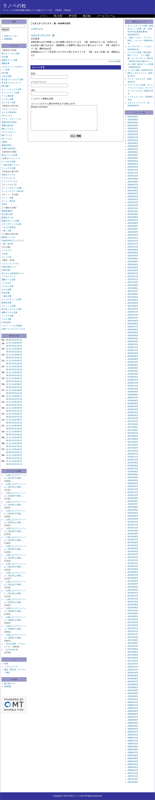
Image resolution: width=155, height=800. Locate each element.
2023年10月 (133, 211)
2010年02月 (133, 696)
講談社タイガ (7, 217)
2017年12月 (133, 418)
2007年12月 (133, 773)
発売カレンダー (11, 36)
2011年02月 (133, 661)
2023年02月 (133, 235)
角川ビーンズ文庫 (9, 155)
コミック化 (6, 257)
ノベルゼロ (6, 283)
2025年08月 (133, 146)
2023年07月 (133, 220)
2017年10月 (133, 424)
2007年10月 (133, 779)
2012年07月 (133, 610)
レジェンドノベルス (10, 263)
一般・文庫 (6, 231)
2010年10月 (133, 673)
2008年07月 (133, 752)
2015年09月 (133, 498)
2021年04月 (133, 300)
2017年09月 (133, 427)
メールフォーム (106, 15)
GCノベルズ (6, 139)
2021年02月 (133, 306)
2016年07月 (133, 468)
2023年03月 (133, 232)
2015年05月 (133, 510)
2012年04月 (133, 619)
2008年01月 (133, 770)
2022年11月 (133, 244)
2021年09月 (133, 285)
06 (7, 340)
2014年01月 (133, 557)
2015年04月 (133, 513)
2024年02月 (133, 199)
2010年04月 (133, 690)
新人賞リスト (10, 683)
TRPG (4, 204)
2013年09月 (133, 569)
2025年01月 (133, 167)
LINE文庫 (5, 270)
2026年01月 (133, 131)
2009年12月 (133, 702)
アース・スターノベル (11, 119)
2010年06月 (133, 684)
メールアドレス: (38, 82)
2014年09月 (133, 534)
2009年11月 (133, 705)
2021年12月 (133, 276)
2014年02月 (133, 554)
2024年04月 (133, 193)
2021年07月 (133, 291)
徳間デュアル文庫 (9, 312)
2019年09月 (133, 356)
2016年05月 (133, 474)
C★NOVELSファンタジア (13, 240)
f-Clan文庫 (6, 322)
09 (15, 343)
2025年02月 (133, 164)
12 (7, 343)
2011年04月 (133, 655)
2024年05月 (133, 190)
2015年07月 (133, 504)
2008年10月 (133, 743)
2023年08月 (133, 217)
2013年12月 (133, 560)
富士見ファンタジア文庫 (12, 79)
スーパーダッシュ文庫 (11, 299)
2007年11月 (133, 776)
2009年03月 (133, 729)
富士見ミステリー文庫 (11, 309)
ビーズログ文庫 (8, 162)
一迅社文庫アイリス (10, 165)
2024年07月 (133, 185)
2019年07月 (133, 362)
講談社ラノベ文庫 (9, 60)
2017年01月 (133, 451)
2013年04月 (133, 584)
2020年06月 (133, 329)
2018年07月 (133, 397)
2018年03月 (133, 409)
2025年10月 (133, 140)
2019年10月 (133, 353)
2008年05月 (133, 758)
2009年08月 (133, 714)
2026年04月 (133, 122)
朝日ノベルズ (7, 129)
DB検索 (7, 686)
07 (21, 343)
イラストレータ (11, 666)
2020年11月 (133, 315)
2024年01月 (133, 202)
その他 (4, 254)
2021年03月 (133, 303)
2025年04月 (133, 158)
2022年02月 (133, 270)
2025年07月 (133, 149)
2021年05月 (133, 297)
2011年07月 (133, 646)
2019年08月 (133, 359)
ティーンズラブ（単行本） (13, 191)
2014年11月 (133, 528)
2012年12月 (133, 596)
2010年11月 (133, 670)
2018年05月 (133, 403)
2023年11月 (133, 208)
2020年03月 (133, 338)
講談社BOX (6, 145)
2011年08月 (133, 643)
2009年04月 (133, 726)
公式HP (34, 29)
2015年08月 (133, 501)
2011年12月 (133, 631)
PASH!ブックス (8, 175)
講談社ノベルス (8, 237)
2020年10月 (133, 318)
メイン (44, 15)
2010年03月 (133, 693)
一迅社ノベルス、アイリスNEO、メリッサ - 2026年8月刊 (140, 40)
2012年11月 (133, 599)
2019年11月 (133, 350)
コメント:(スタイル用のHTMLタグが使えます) (53, 103)
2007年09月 (133, 782)
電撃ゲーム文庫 (8, 279)
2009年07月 (133, 717)
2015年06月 (133, 507)
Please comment (64, 118)
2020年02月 (133, 341)
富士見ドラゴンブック (11, 83)
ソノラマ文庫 (7, 316)
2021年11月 (133, 279)
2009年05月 (133, 723)
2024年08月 (133, 182)
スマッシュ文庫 (8, 306)
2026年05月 (133, 119)
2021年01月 (133, 309)
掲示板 (87, 15)
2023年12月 (133, 205)
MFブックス (6, 135)
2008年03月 (133, 764)
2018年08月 (133, 395)
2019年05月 (133, 368)
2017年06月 (133, 436)
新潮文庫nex (7, 211)
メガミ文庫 (6, 319)
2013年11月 (133, 563)
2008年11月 (133, 741)
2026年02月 (133, 128)
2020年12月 (133, 312)
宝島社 (4, 142)
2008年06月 (133, 755)
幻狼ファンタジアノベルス (13, 329)
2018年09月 (133, 392)
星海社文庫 (6, 302)
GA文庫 (4, 73)
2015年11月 (133, 492)
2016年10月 (133, 460)
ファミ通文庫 (7, 96)
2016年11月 (133, 457)
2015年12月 (133, 489)
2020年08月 (133, 324)
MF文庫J (5, 86)
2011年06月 (133, 649)
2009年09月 (133, 711)
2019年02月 (133, 377)
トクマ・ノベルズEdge (11, 326)
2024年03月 (133, 196)
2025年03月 (133, 161)
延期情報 (8, 39)
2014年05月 (133, 545)
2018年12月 (133, 383)
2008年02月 (133, 767)
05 (10, 340)
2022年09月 (133, 250)
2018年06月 (133, 400)
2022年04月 (133, 264)
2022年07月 (133, 256)
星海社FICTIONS (9, 122)
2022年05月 (133, 261)
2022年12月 (133, 241)
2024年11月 (133, 173)
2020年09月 (133, 321)
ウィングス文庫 (8, 168)
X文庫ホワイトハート (11, 158)
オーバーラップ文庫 (10, 93)
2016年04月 (133, 477)
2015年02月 (133, 519)
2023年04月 (133, 229)
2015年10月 (133, 495)
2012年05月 (133, 616)
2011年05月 (133, 652)
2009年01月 (133, 735)
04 (13, 340)
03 (15, 340)
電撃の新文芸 (7, 125)
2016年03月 (133, 480)
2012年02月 (133, 625)
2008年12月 (133, 738)
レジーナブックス (9, 181)
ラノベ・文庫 (7, 198)
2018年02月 (133, 412)
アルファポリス (8, 132)
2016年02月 (133, 483)
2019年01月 (133, 380)
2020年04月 (133, 335)
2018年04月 (133, 406)
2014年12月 (133, 525)
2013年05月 (133, 581)
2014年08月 (133, 536)
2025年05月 (133, 155)
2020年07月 (133, 326)
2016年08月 (133, 465)
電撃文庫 (5, 63)
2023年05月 (133, 226)
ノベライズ (6, 250)
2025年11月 (133, 137)
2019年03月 (133, 374)
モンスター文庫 (8, 102)
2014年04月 (133, 548)
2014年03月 (133, 551)
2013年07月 (133, 575)
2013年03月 (133, 587)
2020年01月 (133, 344)
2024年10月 (133, 176)
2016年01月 (133, 486)
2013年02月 (133, 590)
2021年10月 (133, 282)
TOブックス (6, 116)
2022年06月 (133, 258)
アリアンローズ (8, 178)
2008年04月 (133, 761)
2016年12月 (133, 454)
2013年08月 (133, 572)
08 (18, 343)
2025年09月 (133, 143)
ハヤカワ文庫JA (8, 227)
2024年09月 (133, 179)
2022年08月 (133, 253)
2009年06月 (133, 720)
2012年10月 (133, 602)
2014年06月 (133, 542)
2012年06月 (133, 613)
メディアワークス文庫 (11, 224)
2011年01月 (133, 664)
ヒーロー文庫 (7, 99)
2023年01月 (133, 238)
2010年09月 (133, 675)
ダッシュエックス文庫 (11, 89)
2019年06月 (133, 365)
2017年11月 (133, 421)
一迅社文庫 (6, 296)
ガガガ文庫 (6, 76)
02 (18, 340)
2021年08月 (133, 288)
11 (10, 343)
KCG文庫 (5, 293)
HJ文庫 (4, 57)
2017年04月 (133, 442)
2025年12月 (133, 134)
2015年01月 (133, 522)
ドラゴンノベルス (9, 109)
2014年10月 (133, 531)
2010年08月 (133, 678)
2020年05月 (133, 332)
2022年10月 (133, 247)
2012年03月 (133, 622)
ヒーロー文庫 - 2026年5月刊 (140, 70)
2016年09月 (133, 463)
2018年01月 (133, 415)
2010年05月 (133, 687)
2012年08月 (133, 607)
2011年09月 (133, 640)
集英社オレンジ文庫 (10, 221)
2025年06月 (133, 152)
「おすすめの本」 (12, 650)
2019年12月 (133, 347)
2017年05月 (133, 439)
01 (21, 340)
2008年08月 (133, 749)
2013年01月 (133, 593)
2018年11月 (133, 386)
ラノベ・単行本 (8, 201)
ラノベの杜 (14, 5)
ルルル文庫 (6, 289)
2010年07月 (133, 681)
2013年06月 (133, 578)
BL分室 (58, 15)
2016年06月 (133, 471)
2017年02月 (133, 448)
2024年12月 (133, 170)
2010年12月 (133, 667)
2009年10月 (133, 708)
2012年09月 (133, 604)
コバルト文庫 (7, 286)
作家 (6, 663)
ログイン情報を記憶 (42, 98)
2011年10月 (133, 637)
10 (13, 343)
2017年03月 (133, 445)
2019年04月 (133, 371)
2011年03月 (133, 658)
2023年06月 (133, 223)
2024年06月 (133, 187)
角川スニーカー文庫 (10, 53)
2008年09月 (133, 746)
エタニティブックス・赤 (42, 35)
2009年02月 (133, 732)
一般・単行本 (7, 244)
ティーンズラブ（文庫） (12, 188)
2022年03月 (133, 267)
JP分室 (72, 15)
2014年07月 (133, 539)
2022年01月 (133, 273)
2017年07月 (133, 433)
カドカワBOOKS (8, 112)
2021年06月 (133, 294)
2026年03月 (133, 125)
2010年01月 (133, 699)
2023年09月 (133, 214)
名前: (33, 73)
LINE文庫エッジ (8, 267)
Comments (112, 61)
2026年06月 (133, 117)
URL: (33, 90)
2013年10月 (133, 566)
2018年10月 (133, 389)
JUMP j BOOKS (8, 148)
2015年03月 (133, 516)
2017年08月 (133, 430)
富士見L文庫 (7, 214)
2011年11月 (133, 634)
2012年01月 (133, 628)
